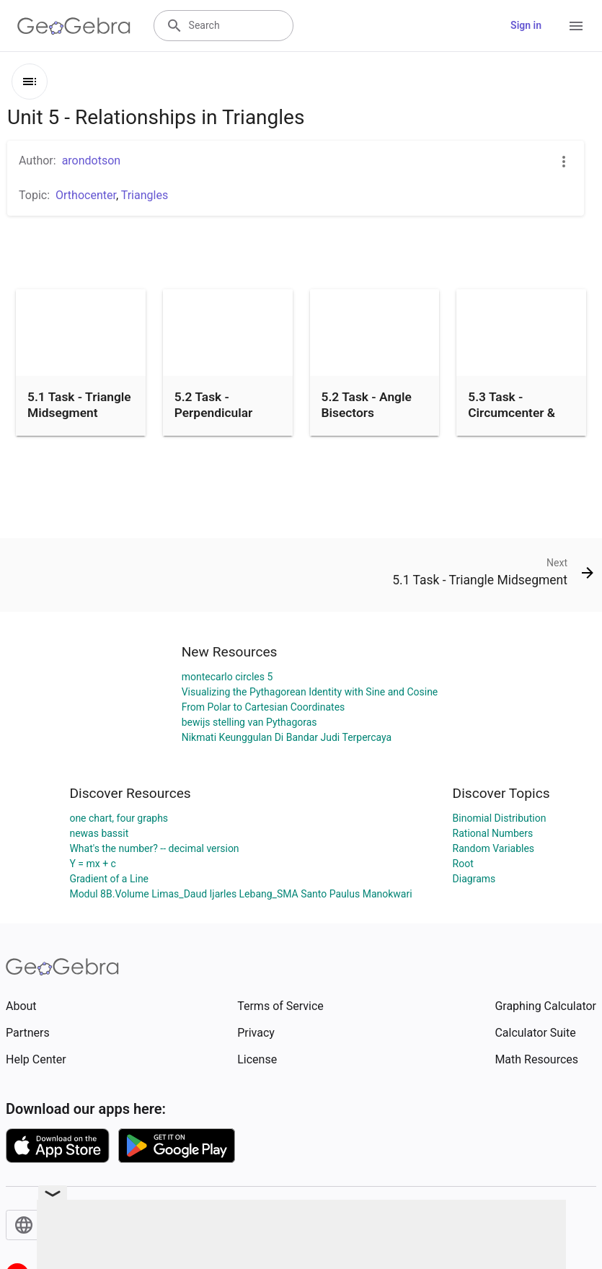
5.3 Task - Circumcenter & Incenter (511, 413)
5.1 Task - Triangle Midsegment (79, 405)
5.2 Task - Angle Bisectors (367, 405)
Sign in (525, 25)
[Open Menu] (576, 26)
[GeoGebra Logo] (73, 26)
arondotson (91, 160)
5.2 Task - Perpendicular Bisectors (213, 413)
